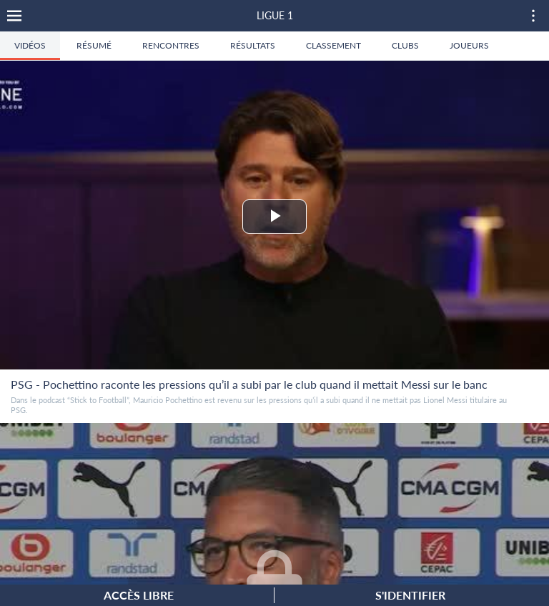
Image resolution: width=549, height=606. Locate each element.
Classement (333, 45)
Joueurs (469, 45)
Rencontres (170, 45)
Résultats (252, 45)
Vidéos (30, 45)
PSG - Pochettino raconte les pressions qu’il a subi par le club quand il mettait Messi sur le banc (249, 384)
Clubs (405, 45)
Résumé (94, 45)
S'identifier (410, 595)
